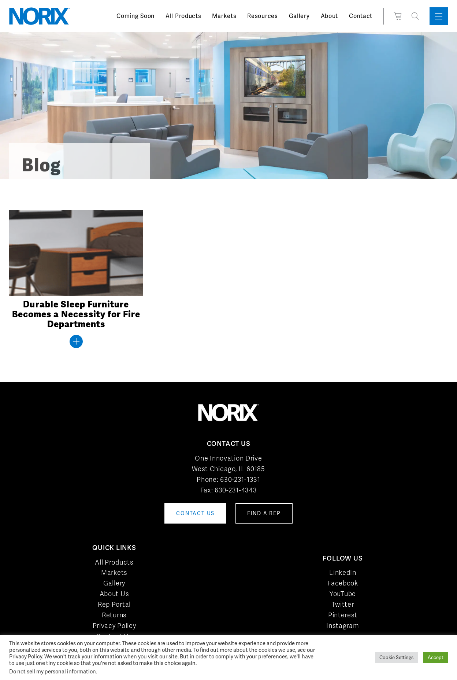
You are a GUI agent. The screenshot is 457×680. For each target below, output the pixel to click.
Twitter (343, 604)
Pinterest (342, 615)
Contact (360, 16)
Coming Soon (135, 16)
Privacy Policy (114, 625)
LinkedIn (342, 572)
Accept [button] (435, 657)
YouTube (343, 594)
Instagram (342, 625)
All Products (183, 16)
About (329, 16)
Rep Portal (114, 604)
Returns (114, 615)
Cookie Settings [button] (396, 657)
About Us (114, 594)
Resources (262, 16)
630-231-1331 (240, 479)
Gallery (299, 16)
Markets (224, 16)
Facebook (342, 583)
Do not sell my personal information (52, 671)
